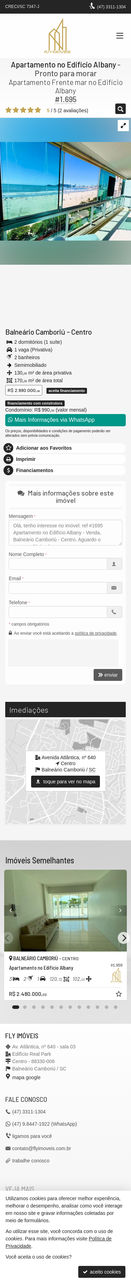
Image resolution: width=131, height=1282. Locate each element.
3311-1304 (111, 7)
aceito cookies (102, 1272)
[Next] (124, 938)
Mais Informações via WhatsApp (51, 420)
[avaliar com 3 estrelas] (23, 110)
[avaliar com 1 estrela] (8, 110)
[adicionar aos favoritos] (119, 995)
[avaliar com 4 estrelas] (30, 110)
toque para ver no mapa (65, 781)
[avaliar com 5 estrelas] (38, 110)
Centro (81, 331)
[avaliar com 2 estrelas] (16, 110)
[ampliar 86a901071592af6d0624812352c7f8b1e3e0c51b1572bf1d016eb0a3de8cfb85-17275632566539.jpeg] (65, 178)
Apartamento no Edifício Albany (63, 64)
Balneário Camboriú (35, 331)
